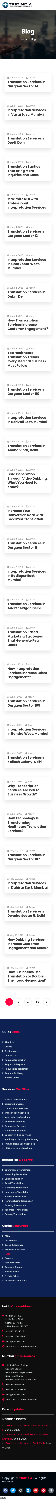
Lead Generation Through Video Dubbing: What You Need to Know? (27, 480)
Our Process (11, 1240)
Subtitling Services (15, 1121)
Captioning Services (15, 1126)
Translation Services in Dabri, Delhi (26, 294)
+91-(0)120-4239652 (16, 1336)
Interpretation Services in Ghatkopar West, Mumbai (26, 264)
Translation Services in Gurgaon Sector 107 (26, 857)
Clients (8, 1046)
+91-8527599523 (15, 1331)
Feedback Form (12, 1262)
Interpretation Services (17, 1117)
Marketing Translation (16, 1187)
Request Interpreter (15, 1064)
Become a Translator (15, 1249)
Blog (8, 1254)
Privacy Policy (12, 1276)
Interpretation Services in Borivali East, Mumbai (27, 420)
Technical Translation (16, 1209)
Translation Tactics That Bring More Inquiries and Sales (23, 171)
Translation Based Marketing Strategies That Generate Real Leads (25, 638)
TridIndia (25, 1478)
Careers (9, 1258)
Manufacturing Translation (19, 1201)
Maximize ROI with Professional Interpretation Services (26, 203)
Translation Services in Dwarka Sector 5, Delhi (26, 913)
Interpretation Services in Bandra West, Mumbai (27, 731)
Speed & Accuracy (14, 1245)
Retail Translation (14, 1183)
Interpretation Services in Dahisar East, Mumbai (27, 885)
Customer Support (14, 1267)
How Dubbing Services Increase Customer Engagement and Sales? (27, 944)
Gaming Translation (15, 1214)
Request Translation (15, 1060)
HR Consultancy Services (18, 1148)
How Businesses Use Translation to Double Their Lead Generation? (26, 976)
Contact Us (11, 1055)
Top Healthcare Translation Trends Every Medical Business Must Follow (26, 359)
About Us (9, 1042)
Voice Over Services (15, 1130)
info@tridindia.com (15, 1341)
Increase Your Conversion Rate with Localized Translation (25, 515)
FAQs (7, 1236)
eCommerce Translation (17, 1170)
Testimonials (11, 1051)
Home (23, 39)
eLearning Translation (16, 1174)
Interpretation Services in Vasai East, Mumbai (26, 112)
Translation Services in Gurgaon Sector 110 (26, 391)
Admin (30, 77)
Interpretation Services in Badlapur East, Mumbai (26, 575)
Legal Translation (14, 1178)
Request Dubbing (14, 1073)
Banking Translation (15, 1205)
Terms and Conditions (16, 1280)
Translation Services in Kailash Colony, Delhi (26, 760)
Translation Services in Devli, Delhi (26, 140)
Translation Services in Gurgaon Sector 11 (26, 545)
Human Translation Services (20, 1143)
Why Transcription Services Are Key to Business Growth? (23, 790)
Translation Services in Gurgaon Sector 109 (26, 703)
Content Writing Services (18, 1135)
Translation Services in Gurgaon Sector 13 (26, 234)
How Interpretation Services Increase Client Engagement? (27, 673)
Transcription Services (17, 1112)
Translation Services (16, 1099)
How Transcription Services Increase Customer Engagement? (27, 324)
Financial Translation (16, 1196)
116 (37, 1001)
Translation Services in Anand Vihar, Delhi (26, 448)
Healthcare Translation (17, 1192)
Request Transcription (16, 1069)
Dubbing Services (14, 1104)
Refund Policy (12, 1271)
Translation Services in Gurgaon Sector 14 (26, 84)
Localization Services (16, 1108)
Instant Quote (12, 1077)
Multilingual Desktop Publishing (21, 1139)
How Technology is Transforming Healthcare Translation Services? (26, 824)
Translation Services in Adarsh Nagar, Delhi (26, 606)
